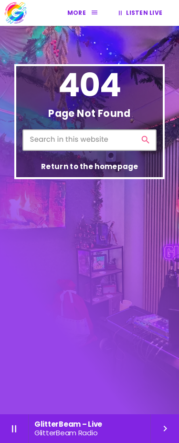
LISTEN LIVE (138, 13)
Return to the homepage (89, 166)
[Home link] (15, 13)
